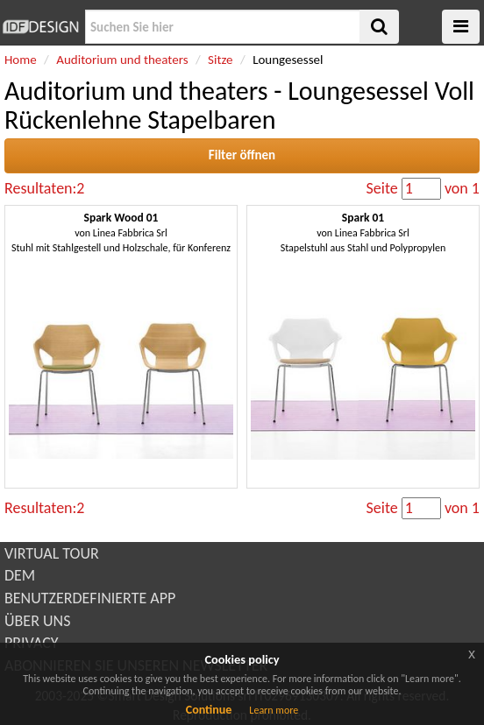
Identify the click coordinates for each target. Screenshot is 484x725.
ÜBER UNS (37, 620)
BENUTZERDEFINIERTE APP (89, 598)
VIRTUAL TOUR (51, 553)
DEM (19, 575)
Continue (209, 709)
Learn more (273, 710)
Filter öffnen (242, 155)
